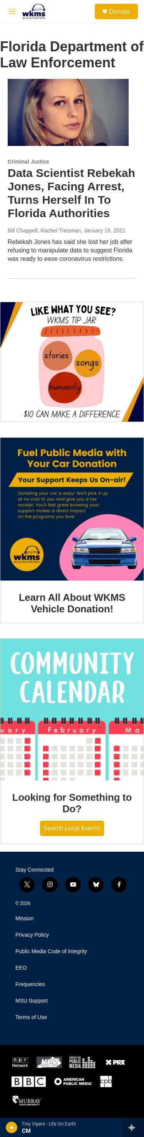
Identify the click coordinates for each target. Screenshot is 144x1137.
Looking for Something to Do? (72, 803)
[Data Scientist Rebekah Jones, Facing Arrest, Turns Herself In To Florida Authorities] (68, 112)
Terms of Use (31, 1017)
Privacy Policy (32, 935)
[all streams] (134, 1127)
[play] (12, 1127)
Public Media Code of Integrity (51, 951)
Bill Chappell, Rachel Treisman (44, 230)
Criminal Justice (28, 162)
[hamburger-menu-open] (12, 11)
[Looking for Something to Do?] (72, 709)
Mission (24, 918)
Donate (119, 11)
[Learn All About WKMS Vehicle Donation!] (72, 509)
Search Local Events (72, 828)
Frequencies (30, 984)
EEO (21, 968)
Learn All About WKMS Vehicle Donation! (72, 603)
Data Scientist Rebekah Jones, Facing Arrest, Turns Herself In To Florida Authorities (71, 193)
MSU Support (31, 1001)
